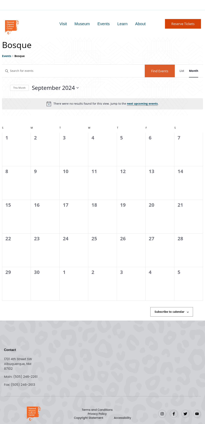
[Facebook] (174, 414)
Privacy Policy (97, 414)
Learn (122, 24)
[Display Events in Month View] (193, 71)
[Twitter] (185, 414)
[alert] (102, 103)
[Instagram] (162, 414)
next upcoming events (142, 103)
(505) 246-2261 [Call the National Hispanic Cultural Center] (25, 376)
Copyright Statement (88, 418)
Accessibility (122, 418)
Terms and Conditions (97, 410)
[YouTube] (197, 414)
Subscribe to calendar (169, 312)
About (140, 24)
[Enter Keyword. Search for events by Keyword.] (73, 71)
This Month (19, 87)
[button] (183, 24)
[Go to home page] (11, 27)
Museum (82, 24)
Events (103, 24)
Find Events (159, 71)
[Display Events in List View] (182, 71)
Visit (63, 24)
